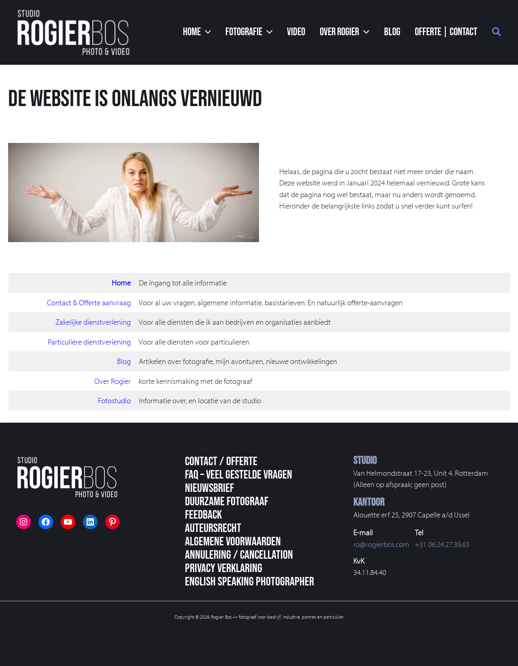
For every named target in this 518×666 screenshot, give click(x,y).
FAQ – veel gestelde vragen (238, 475)
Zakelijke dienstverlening (93, 322)
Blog (124, 361)
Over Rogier (112, 381)
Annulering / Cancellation (239, 555)
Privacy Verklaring (223, 568)
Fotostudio (114, 400)
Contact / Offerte (221, 461)
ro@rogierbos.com (381, 544)
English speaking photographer (249, 582)
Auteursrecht (213, 528)
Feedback (203, 515)
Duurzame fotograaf (226, 501)
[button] (210, 32)
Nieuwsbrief (209, 488)
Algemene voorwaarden (233, 541)
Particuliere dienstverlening (89, 342)
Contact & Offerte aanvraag (89, 302)
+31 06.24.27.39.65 (442, 544)
